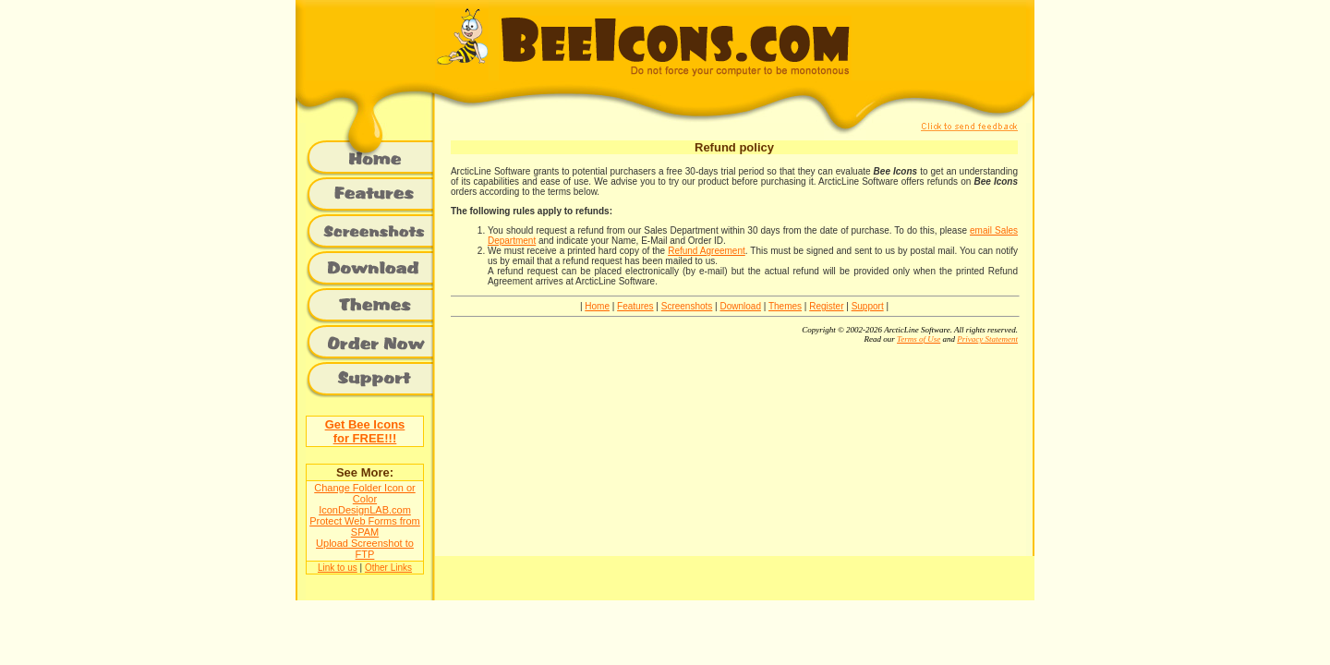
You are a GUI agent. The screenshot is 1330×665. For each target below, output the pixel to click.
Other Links (388, 567)
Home (597, 306)
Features (635, 306)
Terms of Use (918, 339)
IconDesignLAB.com (365, 509)
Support (868, 306)
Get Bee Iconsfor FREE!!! (365, 431)
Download (739, 306)
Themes (785, 306)
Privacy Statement (987, 339)
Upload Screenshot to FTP (365, 549)
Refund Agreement (706, 251)
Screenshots (687, 306)
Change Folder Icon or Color (364, 493)
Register (826, 306)
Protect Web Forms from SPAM (364, 526)
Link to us (337, 567)
